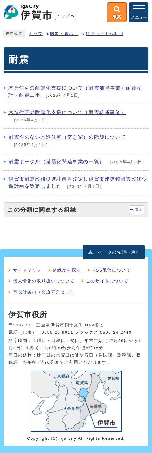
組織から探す (67, 270)
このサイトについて (107, 281)
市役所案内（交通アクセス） (44, 291)
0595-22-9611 (57, 332)
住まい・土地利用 (104, 34)
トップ (36, 34)
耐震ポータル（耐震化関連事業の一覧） (56, 161)
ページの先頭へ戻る (119, 252)
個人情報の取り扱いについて (44, 281)
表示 (139, 209)
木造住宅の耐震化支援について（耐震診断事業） (67, 112)
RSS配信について (111, 270)
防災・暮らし (64, 34)
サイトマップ (27, 270)
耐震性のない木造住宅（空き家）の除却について (67, 137)
